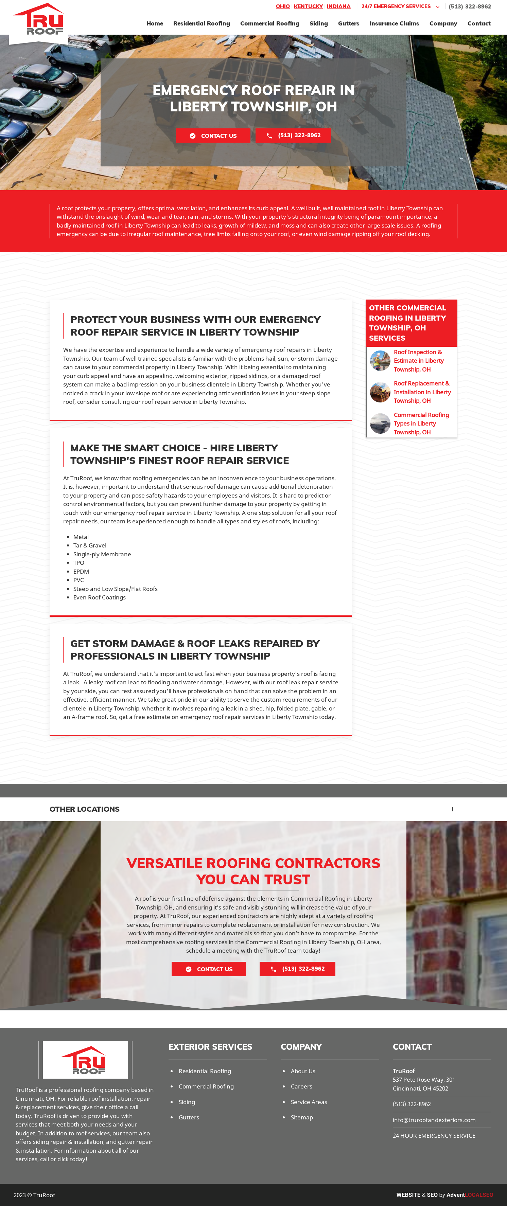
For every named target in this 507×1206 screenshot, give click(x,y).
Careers (301, 1086)
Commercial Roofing (269, 23)
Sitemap (302, 1117)
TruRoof (404, 1071)
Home (154, 23)
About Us (303, 1071)
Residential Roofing (201, 23)
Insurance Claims (394, 23)
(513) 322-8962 (470, 6)
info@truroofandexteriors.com (434, 1120)
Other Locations (85, 809)
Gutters (349, 23)
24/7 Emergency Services (401, 6)
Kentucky (308, 6)
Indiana (339, 6)
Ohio (283, 6)
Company (443, 23)
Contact (479, 23)
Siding (319, 23)
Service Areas (309, 1102)
